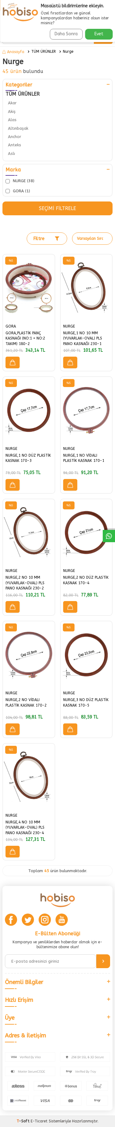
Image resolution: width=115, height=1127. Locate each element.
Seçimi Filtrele (57, 208)
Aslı (11, 153)
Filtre (46, 238)
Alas (12, 119)
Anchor (14, 136)
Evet (98, 33)
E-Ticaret (39, 1121)
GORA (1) (18, 191)
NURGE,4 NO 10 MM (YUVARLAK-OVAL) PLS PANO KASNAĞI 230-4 (25, 827)
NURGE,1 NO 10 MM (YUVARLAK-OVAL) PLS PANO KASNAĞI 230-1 (82, 338)
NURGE (69, 326)
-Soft (24, 1121)
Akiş (12, 111)
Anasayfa (13, 52)
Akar (12, 103)
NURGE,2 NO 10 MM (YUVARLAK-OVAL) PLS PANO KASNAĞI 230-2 (25, 582)
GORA (11, 326)
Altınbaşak (18, 128)
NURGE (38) (20, 180)
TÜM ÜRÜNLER (43, 51)
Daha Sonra (66, 33)
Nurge (68, 51)
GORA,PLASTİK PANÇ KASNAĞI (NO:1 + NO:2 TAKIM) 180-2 (25, 338)
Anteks (14, 145)
